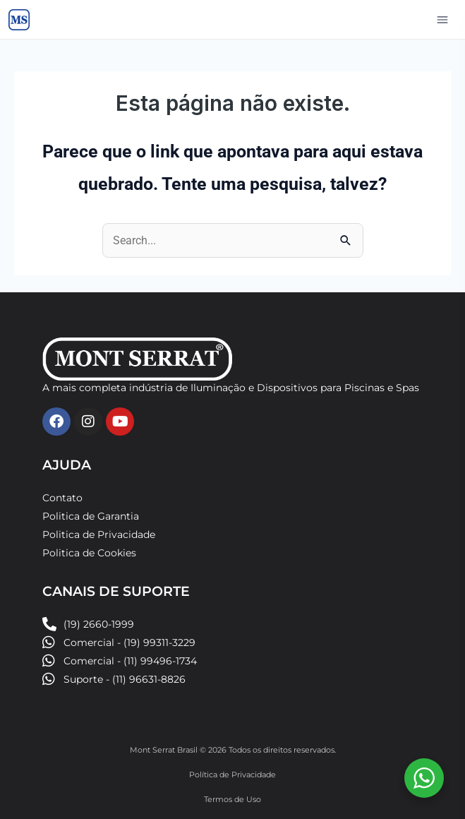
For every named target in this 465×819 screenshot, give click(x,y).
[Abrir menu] (442, 20)
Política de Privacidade (232, 774)
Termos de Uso (232, 799)
